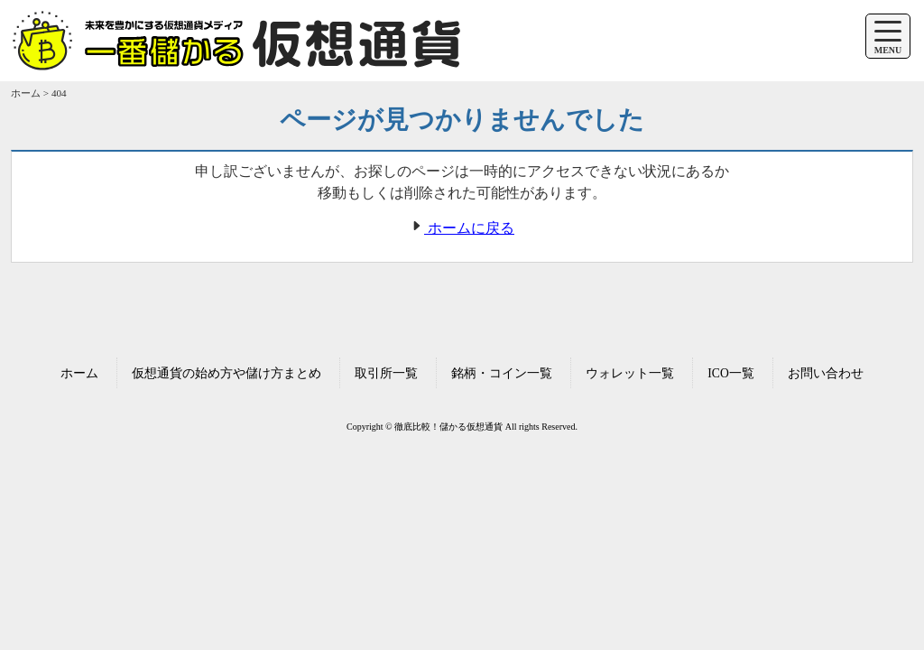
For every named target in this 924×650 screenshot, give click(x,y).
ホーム (79, 373)
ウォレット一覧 (630, 373)
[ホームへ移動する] (236, 61)
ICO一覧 (730, 373)
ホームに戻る (462, 228)
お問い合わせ (826, 373)
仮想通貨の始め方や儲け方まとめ (226, 373)
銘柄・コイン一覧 (501, 373)
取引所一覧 (386, 373)
